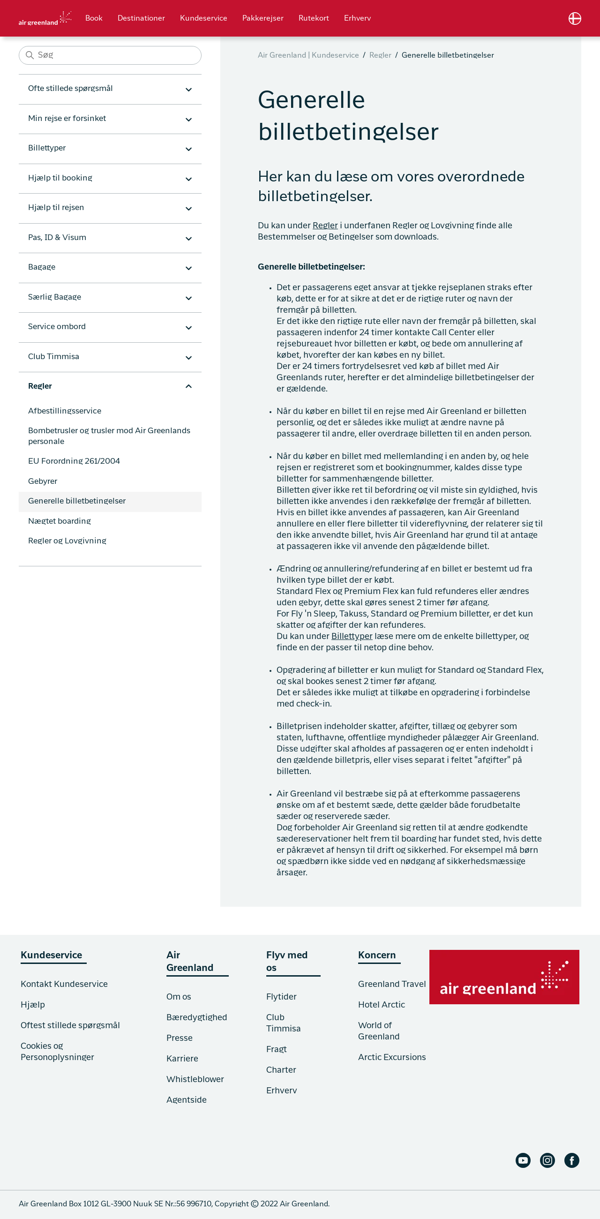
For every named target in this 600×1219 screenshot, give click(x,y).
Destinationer (141, 18)
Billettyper (352, 636)
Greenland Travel (392, 984)
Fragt (276, 1049)
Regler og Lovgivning (67, 541)
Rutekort (314, 18)
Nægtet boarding (59, 521)
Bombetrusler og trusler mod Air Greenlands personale (109, 436)
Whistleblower (195, 1080)
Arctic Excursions (392, 1057)
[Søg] (110, 55)
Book (94, 18)
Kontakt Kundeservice (64, 984)
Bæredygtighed (196, 1018)
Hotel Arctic (381, 1005)
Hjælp (33, 1005)
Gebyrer (42, 481)
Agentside (186, 1100)
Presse (179, 1038)
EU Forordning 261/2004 (74, 461)
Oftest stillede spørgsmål (70, 1026)
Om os (178, 997)
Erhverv (357, 18)
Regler (380, 56)
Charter (281, 1070)
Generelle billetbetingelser (77, 501)
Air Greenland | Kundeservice (308, 56)
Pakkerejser (263, 18)
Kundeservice (203, 18)
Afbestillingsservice (64, 411)
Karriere (182, 1059)
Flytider (281, 997)
